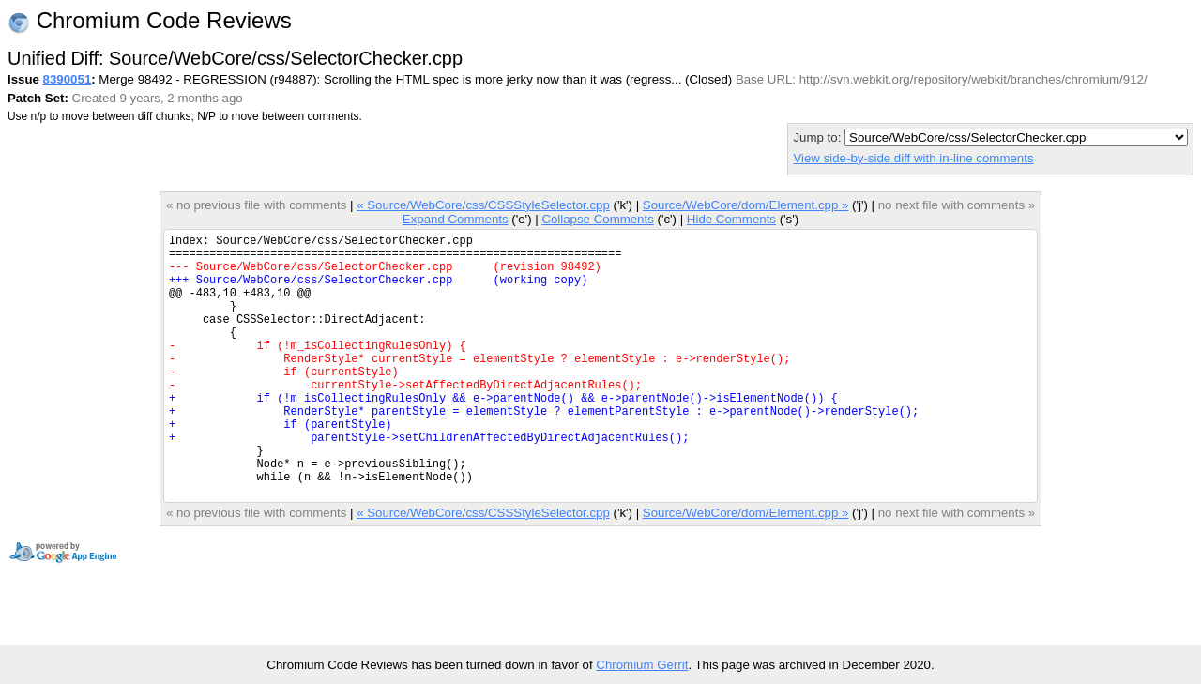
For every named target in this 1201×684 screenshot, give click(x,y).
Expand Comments (456, 219)
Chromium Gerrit (642, 665)
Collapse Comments (597, 219)
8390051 (67, 79)
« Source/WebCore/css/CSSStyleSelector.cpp (483, 205)
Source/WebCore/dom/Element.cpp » (746, 205)
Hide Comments (731, 219)
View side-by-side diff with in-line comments (913, 158)
